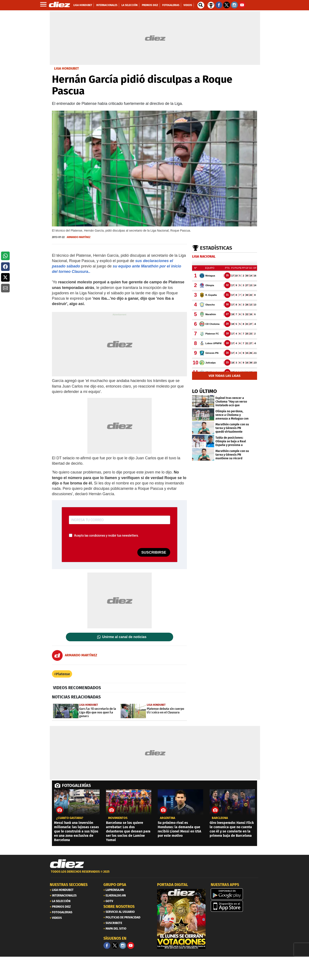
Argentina (167, 818)
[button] (5, 256)
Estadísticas (216, 248)
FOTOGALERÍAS (76, 785)
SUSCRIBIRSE (153, 552)
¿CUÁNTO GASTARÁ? (69, 818)
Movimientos (117, 818)
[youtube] (130, 945)
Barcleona (220, 818)
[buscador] (200, 5)
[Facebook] (106, 945)
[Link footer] (67, 863)
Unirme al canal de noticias (124, 637)
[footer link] (154, 874)
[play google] (235, 893)
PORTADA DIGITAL (172, 884)
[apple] (235, 906)
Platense (63, 674)
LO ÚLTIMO (204, 391)
